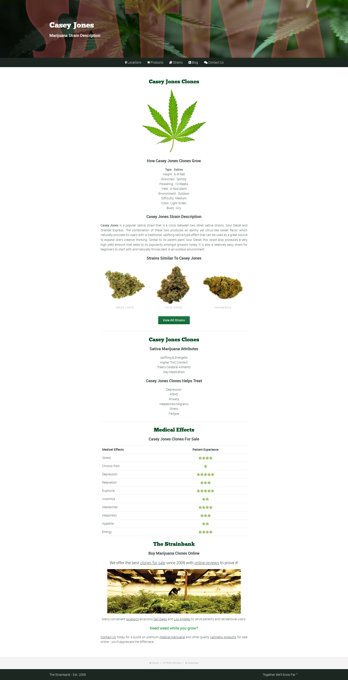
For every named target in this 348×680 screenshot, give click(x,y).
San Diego (160, 619)
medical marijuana (172, 637)
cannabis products (223, 637)
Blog (195, 62)
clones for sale (152, 562)
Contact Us (216, 62)
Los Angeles (182, 619)
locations (132, 619)
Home (155, 662)
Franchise (193, 662)
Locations (134, 62)
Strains (178, 62)
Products (157, 62)
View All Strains (174, 320)
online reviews (206, 562)
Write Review (173, 662)
